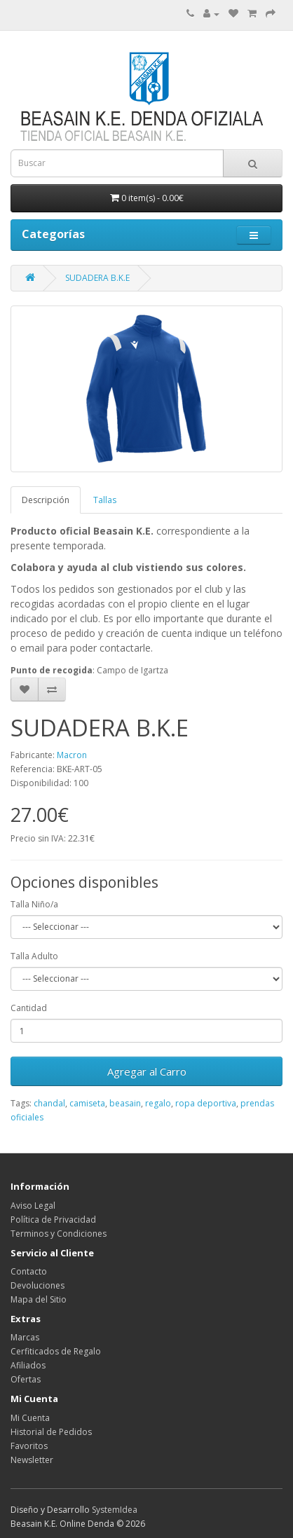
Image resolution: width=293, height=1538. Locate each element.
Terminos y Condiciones (59, 1234)
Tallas (104, 500)
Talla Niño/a (34, 904)
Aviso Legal (33, 1205)
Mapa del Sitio (39, 1299)
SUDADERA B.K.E (97, 278)
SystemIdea (114, 1510)
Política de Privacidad (53, 1219)
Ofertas (26, 1379)
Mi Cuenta (30, 1418)
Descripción (45, 500)
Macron (72, 755)
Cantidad (29, 1008)
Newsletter (32, 1460)
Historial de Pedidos (51, 1432)
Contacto (29, 1271)
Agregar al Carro (146, 1071)
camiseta (87, 1103)
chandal (49, 1103)
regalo (158, 1103)
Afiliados (28, 1365)
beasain (125, 1103)
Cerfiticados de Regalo (56, 1351)
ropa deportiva (205, 1103)
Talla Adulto (34, 956)
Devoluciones (37, 1285)
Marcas (25, 1337)
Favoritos (29, 1446)
